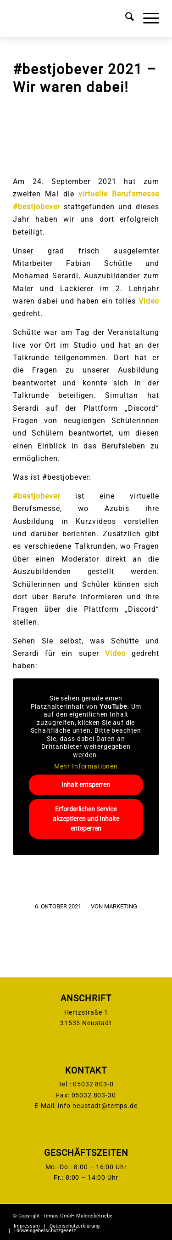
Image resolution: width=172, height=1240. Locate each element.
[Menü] (146, 18)
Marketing (120, 906)
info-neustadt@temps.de (97, 1105)
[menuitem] (125, 18)
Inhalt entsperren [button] (86, 784)
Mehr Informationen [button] (86, 766)
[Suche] (125, 18)
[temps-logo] (71, 18)
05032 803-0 (93, 1084)
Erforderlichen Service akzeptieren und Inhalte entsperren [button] (86, 818)
